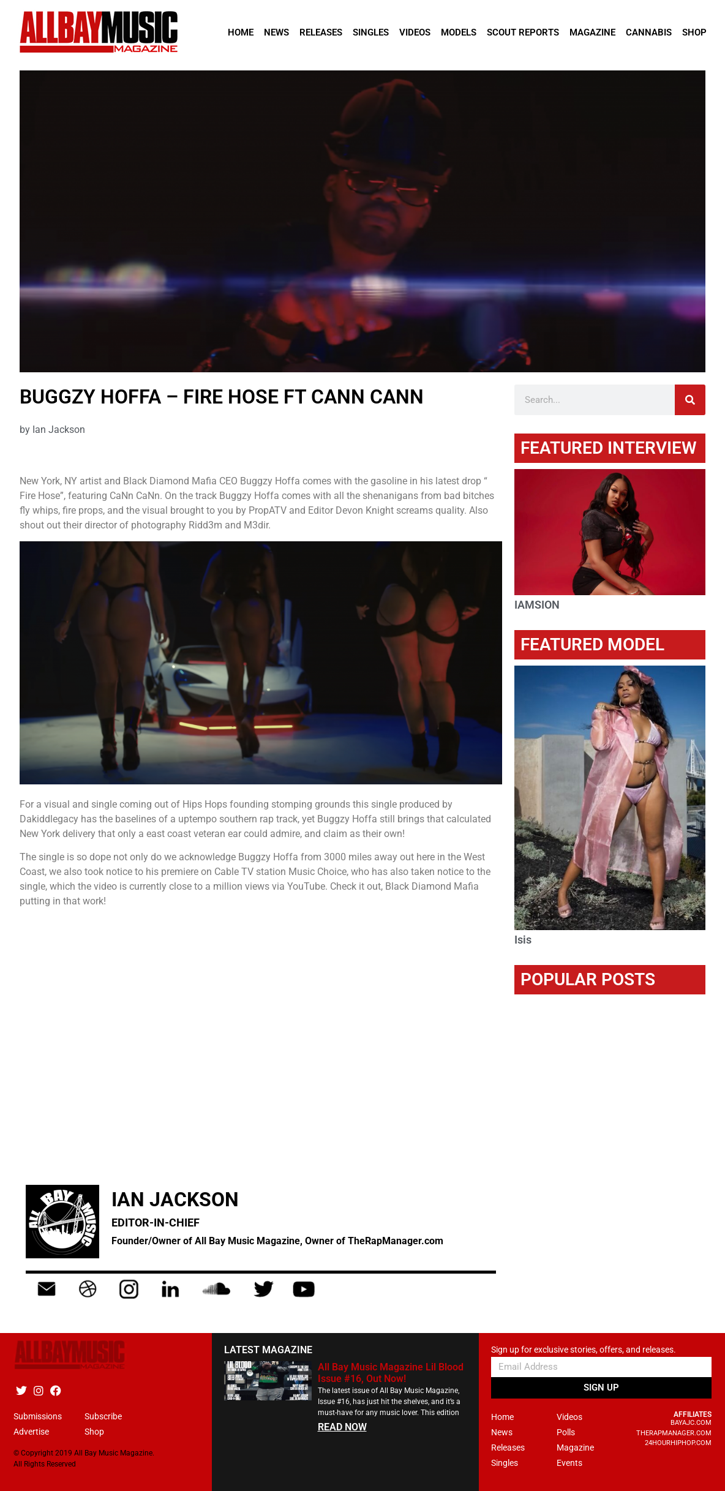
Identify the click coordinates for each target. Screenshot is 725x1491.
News (276, 32)
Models (458, 32)
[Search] (690, 400)
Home (241, 32)
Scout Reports (523, 32)
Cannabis (649, 32)
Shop (694, 32)
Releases (320, 32)
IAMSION (537, 604)
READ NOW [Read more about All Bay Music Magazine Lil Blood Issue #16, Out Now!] (342, 1427)
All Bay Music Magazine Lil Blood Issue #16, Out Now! (391, 1372)
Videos (414, 32)
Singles (371, 32)
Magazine (592, 32)
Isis (523, 939)
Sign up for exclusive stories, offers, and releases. (583, 1349)
